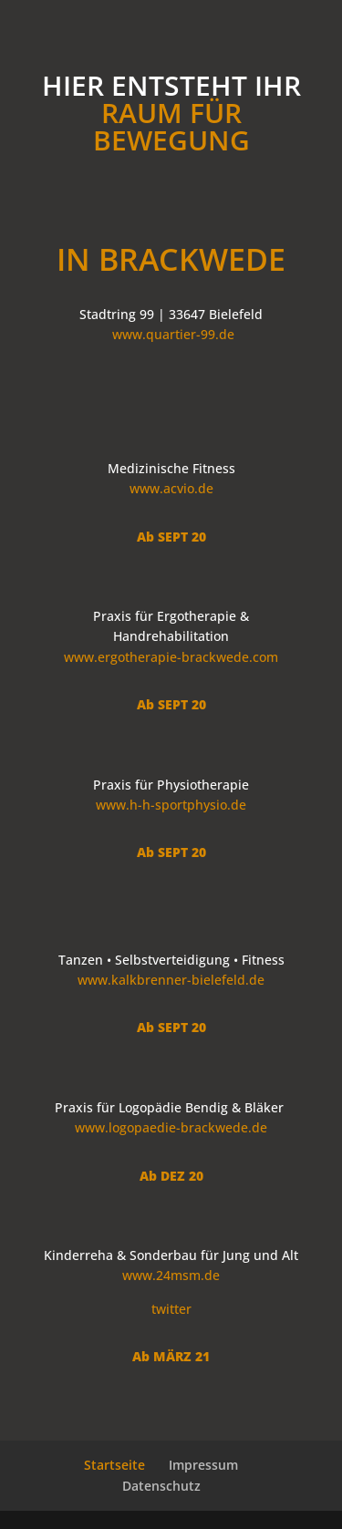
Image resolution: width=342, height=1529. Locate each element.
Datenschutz (161, 1485)
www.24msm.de (171, 1275)
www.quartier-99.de (173, 334)
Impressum (203, 1464)
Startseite (114, 1464)
